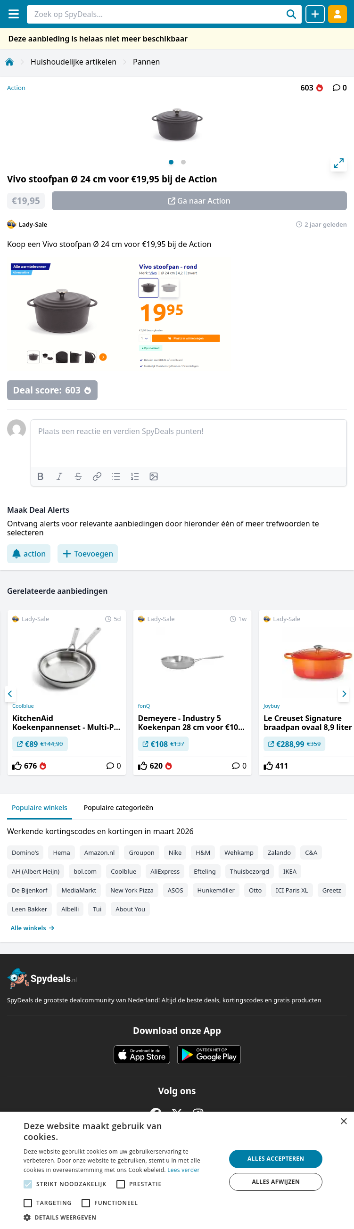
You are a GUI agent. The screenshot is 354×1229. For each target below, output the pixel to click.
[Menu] (13, 14)
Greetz (331, 890)
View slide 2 (183, 162)
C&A (311, 852)
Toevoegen (87, 554)
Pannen (146, 62)
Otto (255, 890)
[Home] (9, 61)
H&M (203, 852)
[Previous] (10, 694)
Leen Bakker (29, 909)
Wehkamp (239, 852)
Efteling (204, 871)
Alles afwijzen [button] (276, 1182)
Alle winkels (33, 928)
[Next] (343, 694)
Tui (97, 909)
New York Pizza (132, 890)
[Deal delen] (315, 14)
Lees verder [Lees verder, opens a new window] (183, 1170)
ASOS (175, 890)
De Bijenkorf (29, 890)
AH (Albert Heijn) (35, 871)
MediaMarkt (78, 890)
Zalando (279, 852)
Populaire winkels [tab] (39, 807)
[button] (122, 1217)
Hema (61, 852)
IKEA (289, 871)
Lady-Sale (33, 224)
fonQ (144, 706)
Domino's (25, 852)
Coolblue (23, 706)
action (29, 554)
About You (130, 909)
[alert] (177, 1170)
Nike (175, 852)
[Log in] (337, 14)
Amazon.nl (99, 852)
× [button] (343, 1121)
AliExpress (165, 871)
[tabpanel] (177, 877)
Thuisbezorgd (249, 871)
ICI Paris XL (292, 890)
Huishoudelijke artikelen (73, 62)
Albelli (70, 909)
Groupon (141, 852)
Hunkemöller (216, 890)
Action (16, 87)
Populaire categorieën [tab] (119, 807)
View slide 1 (171, 162)
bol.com (85, 871)
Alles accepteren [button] (276, 1159)
